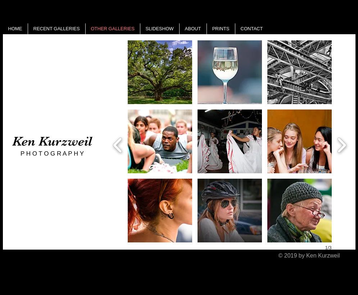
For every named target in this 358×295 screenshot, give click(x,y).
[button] (160, 72)
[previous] (118, 144)
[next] (342, 144)
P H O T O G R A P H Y (52, 153)
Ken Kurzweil (52, 141)
